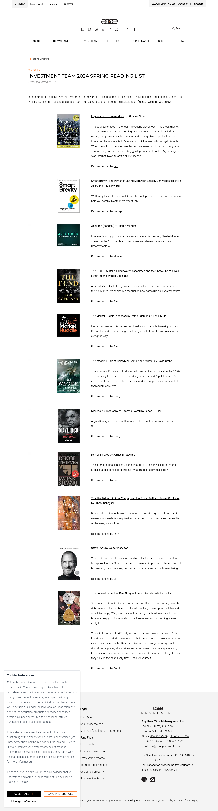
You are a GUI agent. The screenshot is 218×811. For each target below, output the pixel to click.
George (118, 211)
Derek (117, 668)
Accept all (24, 793)
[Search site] (189, 28)
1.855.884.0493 (171, 769)
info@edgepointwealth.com (165, 746)
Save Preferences (60, 793)
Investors (198, 3)
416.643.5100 (183, 755)
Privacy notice (65, 756)
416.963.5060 (155, 741)
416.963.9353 (158, 736)
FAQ (183, 41)
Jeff (116, 166)
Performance (140, 41)
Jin (115, 578)
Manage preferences (23, 801)
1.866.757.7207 (179, 736)
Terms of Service (185, 800)
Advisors (183, 3)
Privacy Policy (167, 800)
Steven (118, 256)
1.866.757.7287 (176, 741)
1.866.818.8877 (150, 760)
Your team (90, 41)
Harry (117, 396)
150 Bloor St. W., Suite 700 (157, 726)
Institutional (36, 4)
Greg (116, 301)
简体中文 (69, 4)
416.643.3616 (149, 769)
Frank (117, 480)
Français (53, 4)
